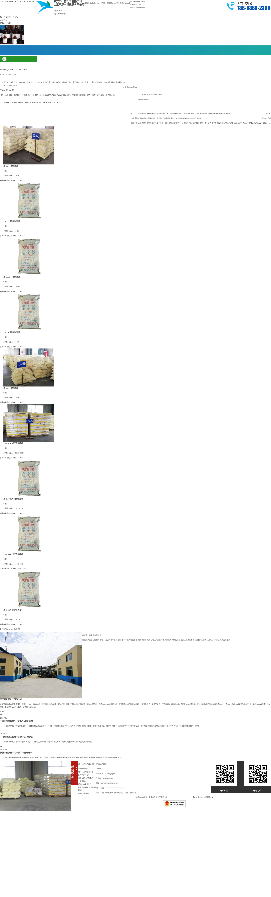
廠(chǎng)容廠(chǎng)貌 (9, 17)
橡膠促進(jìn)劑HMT (138, 8)
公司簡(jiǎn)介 (135, 5)
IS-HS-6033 (49, 102)
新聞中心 (3, 20)
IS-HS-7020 (32, 102)
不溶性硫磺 (58, 11)
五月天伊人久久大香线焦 (220, 640)
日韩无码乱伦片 (157, 640)
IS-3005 (10, 102)
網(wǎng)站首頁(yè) (137, 1)
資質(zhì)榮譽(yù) (60, 14)
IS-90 (26, 102)
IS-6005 (15, 102)
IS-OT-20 (56, 102)
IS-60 (5, 102)
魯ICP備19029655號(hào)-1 (203, 797)
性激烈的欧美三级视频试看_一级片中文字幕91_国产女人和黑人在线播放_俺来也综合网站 (116, 640)
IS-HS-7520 (40, 102)
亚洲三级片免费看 (187, 640)
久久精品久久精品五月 (171, 640)
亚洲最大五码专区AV (203, 640)
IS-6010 (21, 102)
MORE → (3, 712)
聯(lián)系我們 (5, 23)
